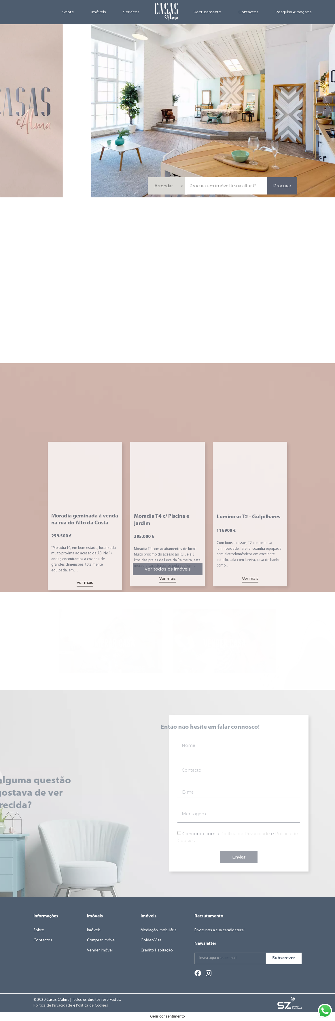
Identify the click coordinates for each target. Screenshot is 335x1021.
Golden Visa (151, 940)
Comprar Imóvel (102, 940)
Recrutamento (207, 12)
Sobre (68, 12)
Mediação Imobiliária (159, 930)
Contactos (248, 12)
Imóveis (98, 12)
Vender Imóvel (100, 951)
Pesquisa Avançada (293, 12)
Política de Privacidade (52, 1005)
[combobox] (262, 186)
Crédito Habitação (157, 951)
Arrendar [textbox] (259, 185)
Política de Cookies (92, 1005)
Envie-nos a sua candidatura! (219, 930)
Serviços (131, 12)
